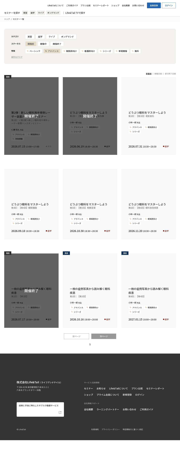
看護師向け (88, 51)
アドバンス (52, 51)
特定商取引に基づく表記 (133, 448)
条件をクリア (17, 57)
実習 (30, 36)
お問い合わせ (138, 5)
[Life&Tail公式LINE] (29, 413)
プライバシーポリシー (111, 448)
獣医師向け (70, 51)
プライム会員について (108, 413)
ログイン (169, 5)
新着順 (148, 73)
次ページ (104, 359)
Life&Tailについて (56, 5)
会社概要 (126, 5)
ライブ (52, 36)
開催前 (31, 43)
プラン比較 (85, 5)
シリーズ (105, 51)
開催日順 (158, 73)
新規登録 (127, 413)
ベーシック (33, 51)
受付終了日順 (170, 73)
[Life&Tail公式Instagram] (23, 413)
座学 (40, 36)
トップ (7, 19)
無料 (135, 51)
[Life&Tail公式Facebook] (18, 413)
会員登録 (154, 5)
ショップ (115, 5)
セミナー (88, 407)
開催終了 (57, 43)
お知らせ (101, 407)
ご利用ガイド (72, 5)
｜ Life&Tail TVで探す (73, 13)
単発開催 (121, 51)
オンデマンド (67, 36)
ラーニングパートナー (108, 428)
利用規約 (95, 448)
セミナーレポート (101, 5)
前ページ (76, 359)
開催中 (43, 43)
